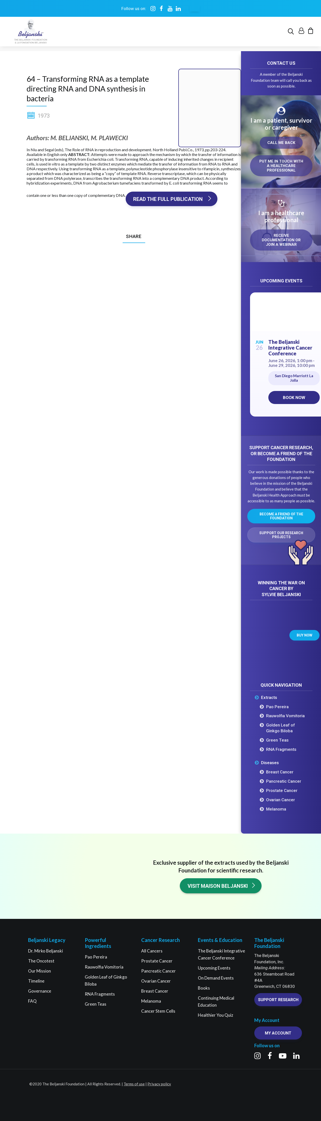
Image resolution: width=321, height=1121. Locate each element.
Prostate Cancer (281, 790)
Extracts (269, 697)
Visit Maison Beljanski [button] (222, 886)
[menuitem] (292, 34)
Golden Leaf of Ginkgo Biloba (280, 728)
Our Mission (39, 971)
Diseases (270, 762)
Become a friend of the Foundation (282, 516)
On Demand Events (216, 978)
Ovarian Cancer (280, 800)
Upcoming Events (214, 968)
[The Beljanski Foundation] (30, 34)
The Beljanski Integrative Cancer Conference (290, 348)
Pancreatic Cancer (283, 781)
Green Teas (277, 740)
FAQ (32, 1001)
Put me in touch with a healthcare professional (281, 166)
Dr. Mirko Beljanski (45, 950)
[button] (292, 34)
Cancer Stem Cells (158, 1011)
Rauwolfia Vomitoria (285, 715)
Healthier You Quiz (215, 1015)
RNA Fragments (281, 749)
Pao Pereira (277, 706)
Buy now (304, 635)
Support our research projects (281, 535)
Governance (39, 991)
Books (204, 988)
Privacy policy (159, 1084)
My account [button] (278, 1033)
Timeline (36, 981)
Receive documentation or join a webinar (282, 240)
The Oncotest (41, 961)
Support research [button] (278, 999)
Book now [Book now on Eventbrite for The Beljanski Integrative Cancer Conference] (294, 397)
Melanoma (276, 809)
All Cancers (152, 950)
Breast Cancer (279, 772)
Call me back (281, 143)
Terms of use (134, 1084)
